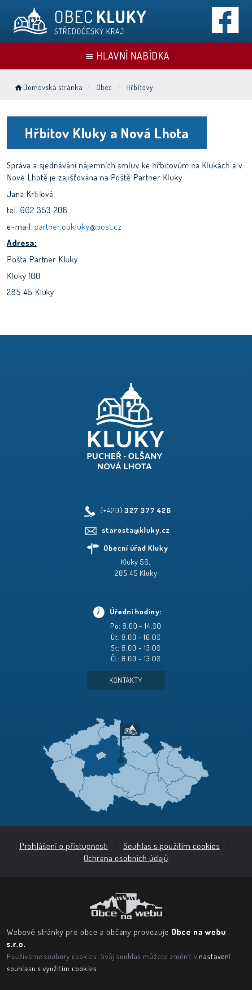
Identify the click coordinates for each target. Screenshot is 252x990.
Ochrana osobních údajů (126, 857)
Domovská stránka (48, 87)
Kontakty (126, 680)
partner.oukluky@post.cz (78, 226)
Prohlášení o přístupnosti (64, 845)
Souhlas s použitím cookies (171, 845)
